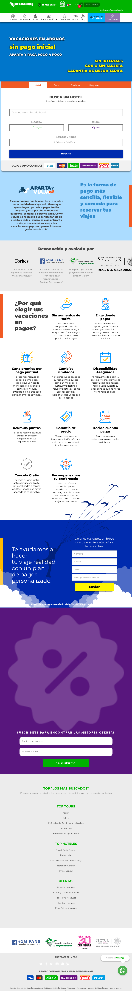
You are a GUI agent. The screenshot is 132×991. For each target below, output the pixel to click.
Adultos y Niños (66, 137)
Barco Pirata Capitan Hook (66, 833)
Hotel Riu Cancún (66, 865)
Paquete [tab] (93, 85)
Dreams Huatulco (66, 887)
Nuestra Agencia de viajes (20, 988)
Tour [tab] (56, 85)
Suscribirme (66, 763)
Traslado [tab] (75, 85)
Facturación (81, 988)
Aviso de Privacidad (67, 988)
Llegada (36, 122)
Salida (96, 122)
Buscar (66, 153)
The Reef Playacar (66, 903)
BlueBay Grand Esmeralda (66, 892)
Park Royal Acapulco (66, 897)
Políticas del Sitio (51, 988)
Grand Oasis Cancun (66, 850)
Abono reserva (115, 988)
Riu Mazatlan (66, 855)
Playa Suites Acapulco (66, 908)
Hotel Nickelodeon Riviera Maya (66, 860)
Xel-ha (66, 818)
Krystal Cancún (66, 871)
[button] (50, 17)
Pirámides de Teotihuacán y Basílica (66, 823)
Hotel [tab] (38, 85)
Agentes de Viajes (95, 988)
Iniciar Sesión (92, 4)
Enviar (94, 587)
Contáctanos (37, 988)
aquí (100, 604)
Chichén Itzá (66, 828)
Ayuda (105, 988)
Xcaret (66, 813)
